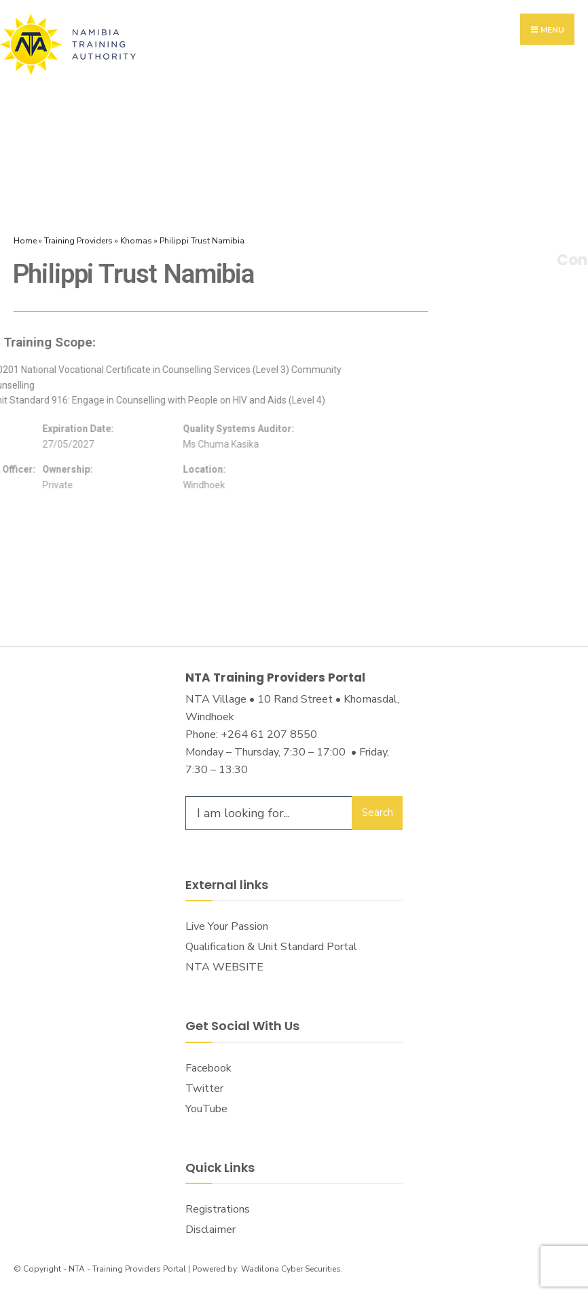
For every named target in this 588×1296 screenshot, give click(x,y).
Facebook (208, 1068)
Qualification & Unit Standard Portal (271, 946)
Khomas (136, 240)
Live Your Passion (226, 926)
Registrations (217, 1209)
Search (377, 812)
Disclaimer (210, 1229)
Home (25, 240)
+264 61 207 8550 (269, 734)
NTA (77, 1268)
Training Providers (78, 240)
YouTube (206, 1108)
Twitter (204, 1088)
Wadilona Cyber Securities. (292, 1268)
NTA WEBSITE (224, 967)
